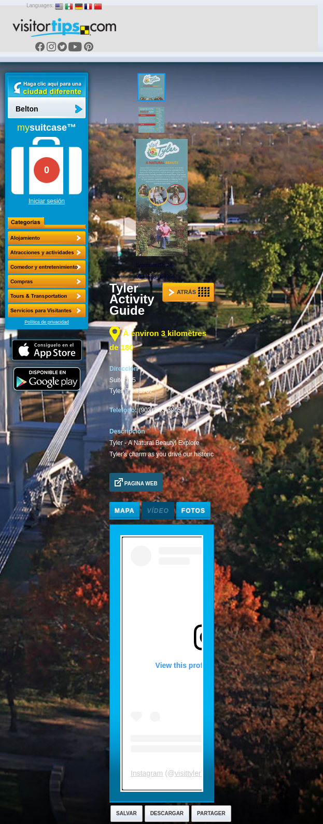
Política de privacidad (46, 322)
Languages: (39, 5)
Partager (211, 813)
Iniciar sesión (47, 201)
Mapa (124, 510)
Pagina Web (136, 482)
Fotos (193, 510)
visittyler (188, 773)
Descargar (167, 813)
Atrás (188, 292)
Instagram (147, 773)
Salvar (126, 813)
